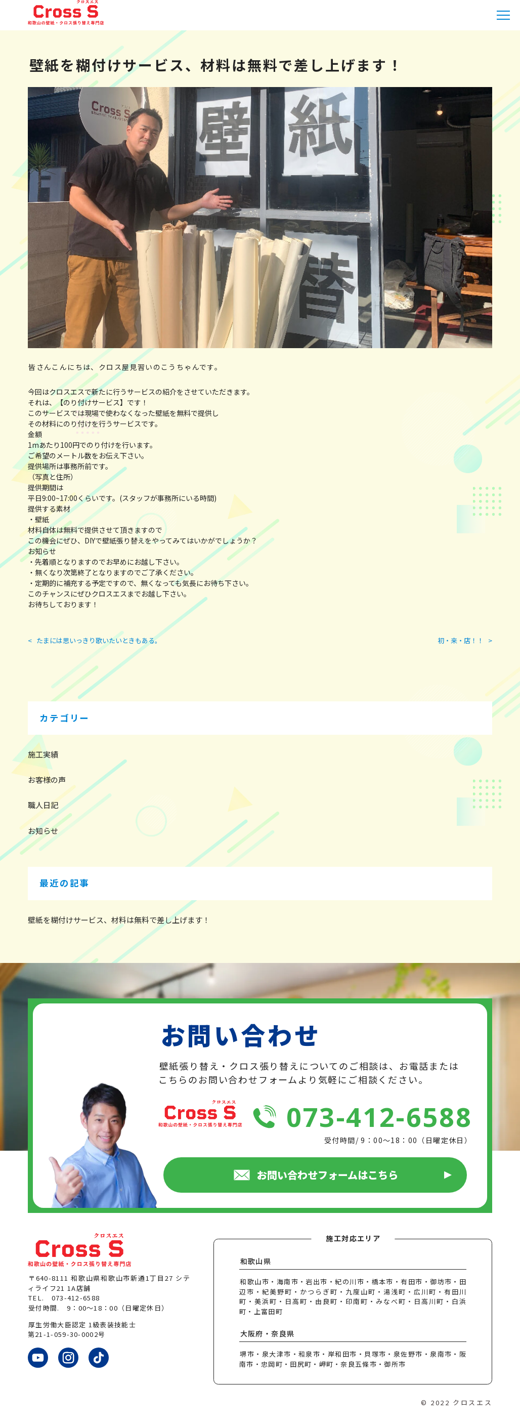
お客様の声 (47, 779)
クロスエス (472, 1402)
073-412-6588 (379, 1116)
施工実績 (43, 754)
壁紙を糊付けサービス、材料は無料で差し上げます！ (119, 919)
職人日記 (43, 805)
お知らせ (43, 830)
